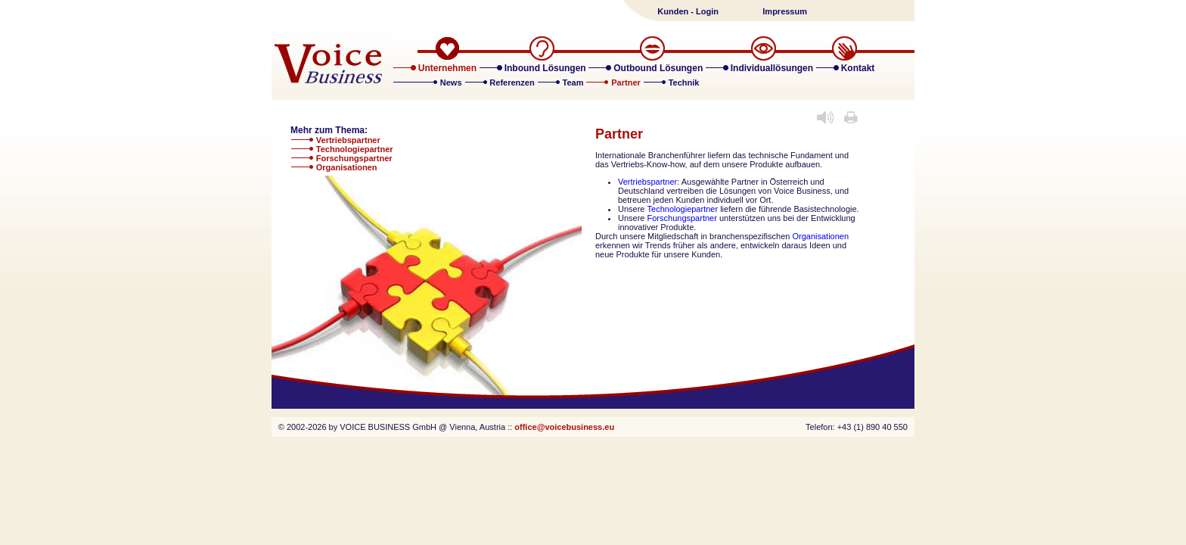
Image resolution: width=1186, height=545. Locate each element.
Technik (684, 82)
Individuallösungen (772, 68)
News (452, 82)
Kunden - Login (688, 11)
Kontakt (858, 68)
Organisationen (346, 167)
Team (574, 82)
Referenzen (512, 82)
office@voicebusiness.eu (564, 426)
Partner (627, 82)
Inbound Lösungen (545, 68)
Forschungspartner (354, 158)
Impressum (784, 11)
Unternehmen (447, 68)
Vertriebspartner (348, 140)
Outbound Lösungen (658, 68)
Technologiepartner (354, 149)
